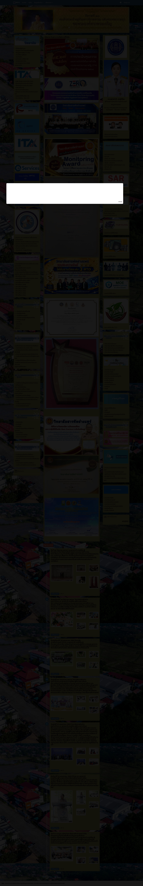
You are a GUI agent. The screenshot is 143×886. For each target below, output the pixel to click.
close (127, 451)
